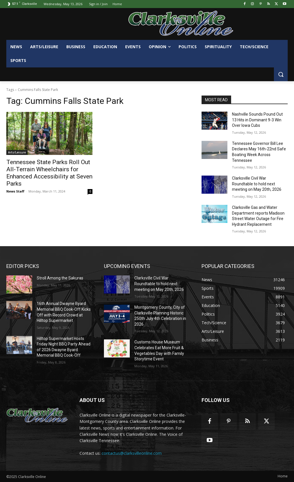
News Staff (15, 191)
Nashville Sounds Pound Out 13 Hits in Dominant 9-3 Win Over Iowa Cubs (257, 120)
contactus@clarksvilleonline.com (132, 453)
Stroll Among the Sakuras (60, 278)
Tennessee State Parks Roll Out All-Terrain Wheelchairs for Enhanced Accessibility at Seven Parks (49, 173)
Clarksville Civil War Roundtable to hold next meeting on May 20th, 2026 (256, 184)
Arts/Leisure (17, 152)
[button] (281, 74)
